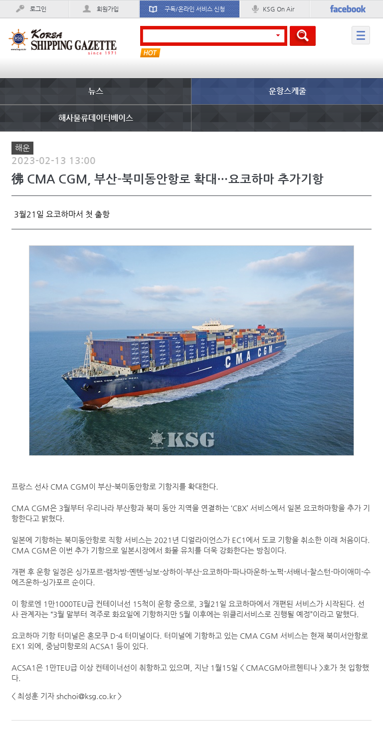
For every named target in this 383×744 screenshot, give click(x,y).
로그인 (38, 8)
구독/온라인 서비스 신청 (195, 8)
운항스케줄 (287, 91)
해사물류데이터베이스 (95, 118)
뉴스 (95, 91)
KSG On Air (278, 8)
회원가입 (108, 8)
